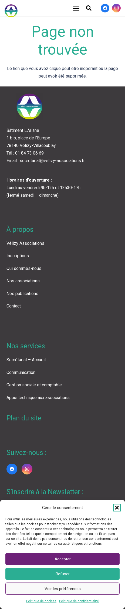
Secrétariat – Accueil (26, 359)
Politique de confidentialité (79, 601)
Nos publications (22, 293)
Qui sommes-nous (23, 268)
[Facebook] (105, 8)
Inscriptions (17, 255)
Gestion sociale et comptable (34, 384)
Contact (13, 306)
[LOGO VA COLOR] (11, 11)
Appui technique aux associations (38, 397)
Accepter (63, 559)
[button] (117, 507)
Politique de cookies (41, 601)
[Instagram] (116, 8)
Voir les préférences (63, 588)
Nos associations (23, 280)
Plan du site (23, 418)
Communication (20, 372)
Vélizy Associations (25, 243)
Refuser (63, 573)
